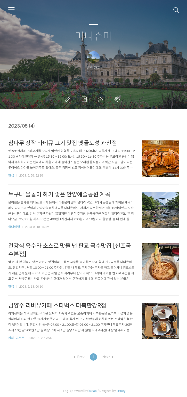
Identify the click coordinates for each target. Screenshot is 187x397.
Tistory (120, 391)
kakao (93, 391)
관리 (118, 99)
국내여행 (14, 227)
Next (107, 357)
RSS (101, 99)
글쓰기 (68, 99)
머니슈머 (94, 36)
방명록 (85, 99)
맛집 (11, 175)
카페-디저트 (16, 338)
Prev (79, 357)
